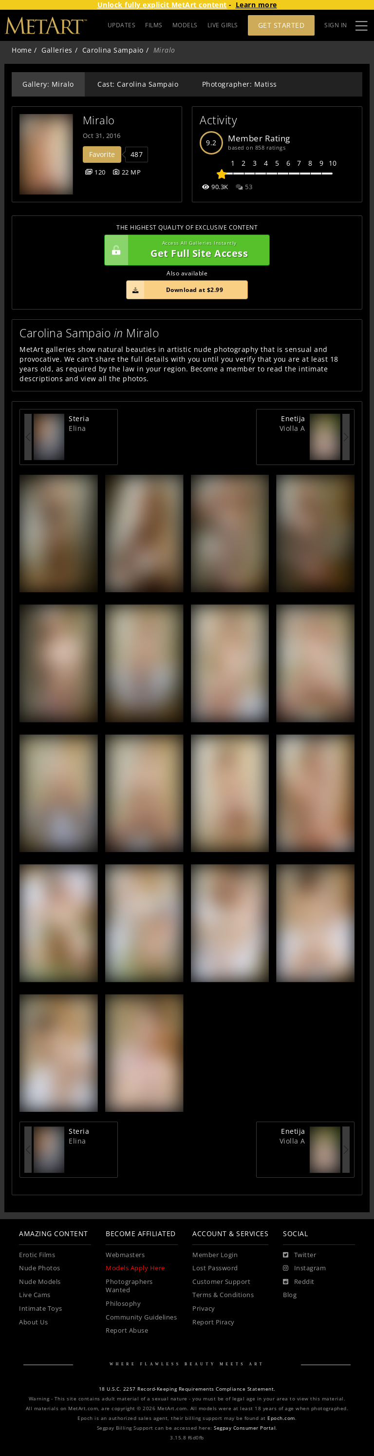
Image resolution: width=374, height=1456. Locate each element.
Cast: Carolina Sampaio (137, 84)
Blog (290, 1295)
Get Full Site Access (184, 250)
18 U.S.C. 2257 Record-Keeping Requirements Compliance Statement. (187, 1389)
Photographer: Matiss (239, 84)
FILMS (154, 25)
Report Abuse (127, 1330)
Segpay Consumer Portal (245, 1428)
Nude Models (40, 1282)
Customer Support (221, 1282)
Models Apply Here (135, 1268)
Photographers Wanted (129, 1286)
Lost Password (215, 1268)
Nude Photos (39, 1268)
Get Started (281, 25)
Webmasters (125, 1255)
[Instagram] (304, 1268)
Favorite (102, 154)
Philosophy (123, 1304)
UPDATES (122, 25)
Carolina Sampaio (113, 50)
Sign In (335, 25)
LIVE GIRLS (222, 25)
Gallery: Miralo (48, 84)
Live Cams (35, 1295)
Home (22, 50)
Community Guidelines (141, 1317)
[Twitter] (299, 1255)
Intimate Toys (40, 1308)
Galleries (57, 50)
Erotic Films (37, 1255)
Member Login (215, 1255)
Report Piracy (213, 1322)
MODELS (185, 25)
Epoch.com (281, 1418)
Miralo (99, 120)
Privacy (203, 1308)
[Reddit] (299, 1282)
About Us (33, 1322)
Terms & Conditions (223, 1295)
